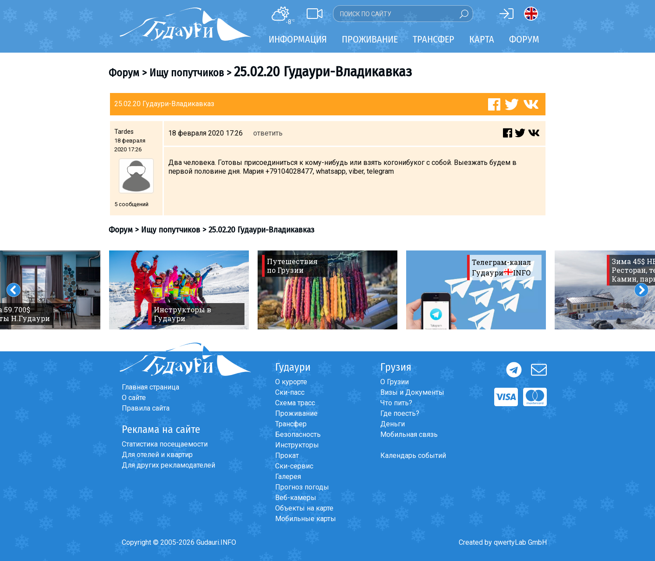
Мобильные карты (305, 519)
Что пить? (396, 403)
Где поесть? (399, 413)
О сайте (134, 397)
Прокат (287, 455)
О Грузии (394, 382)
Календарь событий (413, 455)
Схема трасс (295, 403)
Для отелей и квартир (157, 454)
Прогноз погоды (302, 487)
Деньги (392, 424)
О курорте (291, 382)
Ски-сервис (294, 466)
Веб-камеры (295, 497)
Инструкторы (297, 445)
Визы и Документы (412, 392)
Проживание (296, 413)
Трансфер (291, 424)
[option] (179, 289)
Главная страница (150, 387)
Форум (524, 39)
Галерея (288, 476)
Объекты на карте (304, 508)
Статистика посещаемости (165, 444)
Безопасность (298, 434)
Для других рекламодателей (168, 465)
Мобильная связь (409, 434)
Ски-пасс (289, 392)
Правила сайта (146, 408)
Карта (481, 39)
